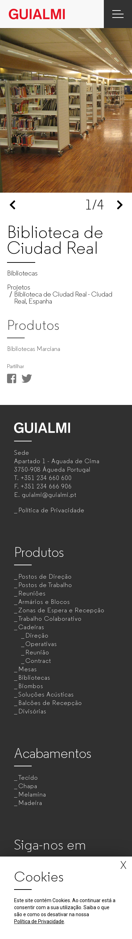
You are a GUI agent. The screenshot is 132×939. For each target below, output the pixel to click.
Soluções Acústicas (46, 694)
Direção (37, 635)
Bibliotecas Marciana (33, 348)
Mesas (27, 669)
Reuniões (32, 593)
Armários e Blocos (44, 602)
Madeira (30, 803)
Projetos (18, 287)
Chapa (27, 786)
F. (43, 486)
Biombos (30, 686)
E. (45, 495)
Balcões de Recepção (50, 703)
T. (43, 478)
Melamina (32, 794)
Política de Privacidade (51, 510)
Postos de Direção (45, 576)
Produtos (39, 552)
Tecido (28, 777)
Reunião (37, 652)
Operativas (41, 644)
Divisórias (32, 711)
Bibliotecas (34, 677)
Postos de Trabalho (45, 585)
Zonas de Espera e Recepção (61, 610)
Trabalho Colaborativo (50, 618)
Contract (38, 661)
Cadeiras (31, 627)
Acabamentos (53, 753)
